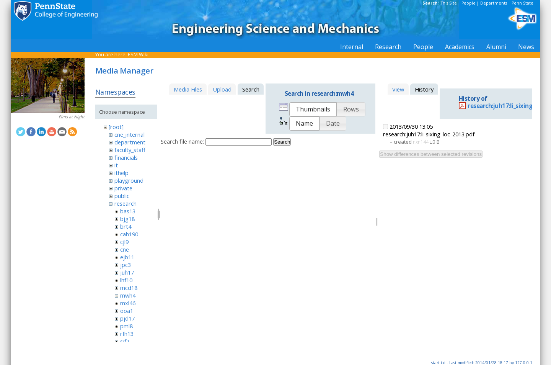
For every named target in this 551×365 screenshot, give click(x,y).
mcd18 (128, 287)
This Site (449, 3)
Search (282, 142)
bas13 (127, 211)
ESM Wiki (138, 54)
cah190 (129, 234)
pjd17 (127, 318)
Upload (222, 89)
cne (124, 249)
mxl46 (127, 303)
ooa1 (126, 310)
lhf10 (126, 280)
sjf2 (124, 341)
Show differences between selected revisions (431, 154)
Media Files (188, 89)
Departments (493, 3)
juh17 (127, 272)
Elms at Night (72, 116)
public (121, 196)
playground (128, 180)
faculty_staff (129, 150)
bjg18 (127, 219)
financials (126, 157)
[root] (116, 127)
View (398, 89)
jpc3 (125, 264)
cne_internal (129, 134)
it (116, 165)
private (123, 188)
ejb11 (127, 257)
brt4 (125, 226)
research (125, 203)
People (468, 3)
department (129, 142)
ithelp (121, 173)
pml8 (126, 326)
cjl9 (124, 242)
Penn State (522, 3)
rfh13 (127, 333)
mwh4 (127, 295)
